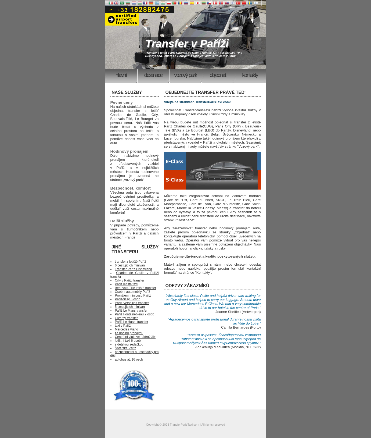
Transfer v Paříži (187, 43)
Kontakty (250, 75)
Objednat (218, 75)
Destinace (153, 75)
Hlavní (121, 75)
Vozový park (185, 75)
